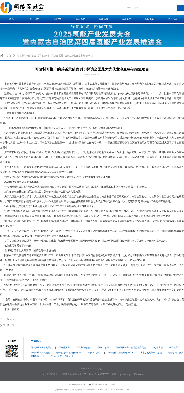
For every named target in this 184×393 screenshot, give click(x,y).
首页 (8, 55)
